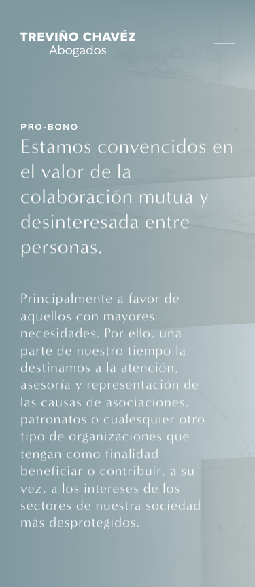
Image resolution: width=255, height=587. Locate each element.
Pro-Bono (49, 128)
